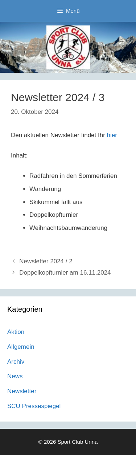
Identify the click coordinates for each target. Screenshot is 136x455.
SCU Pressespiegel (34, 406)
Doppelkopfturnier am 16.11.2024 (65, 272)
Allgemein (20, 346)
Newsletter (21, 391)
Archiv (15, 361)
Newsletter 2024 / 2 (45, 261)
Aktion (15, 331)
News (15, 376)
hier (112, 135)
